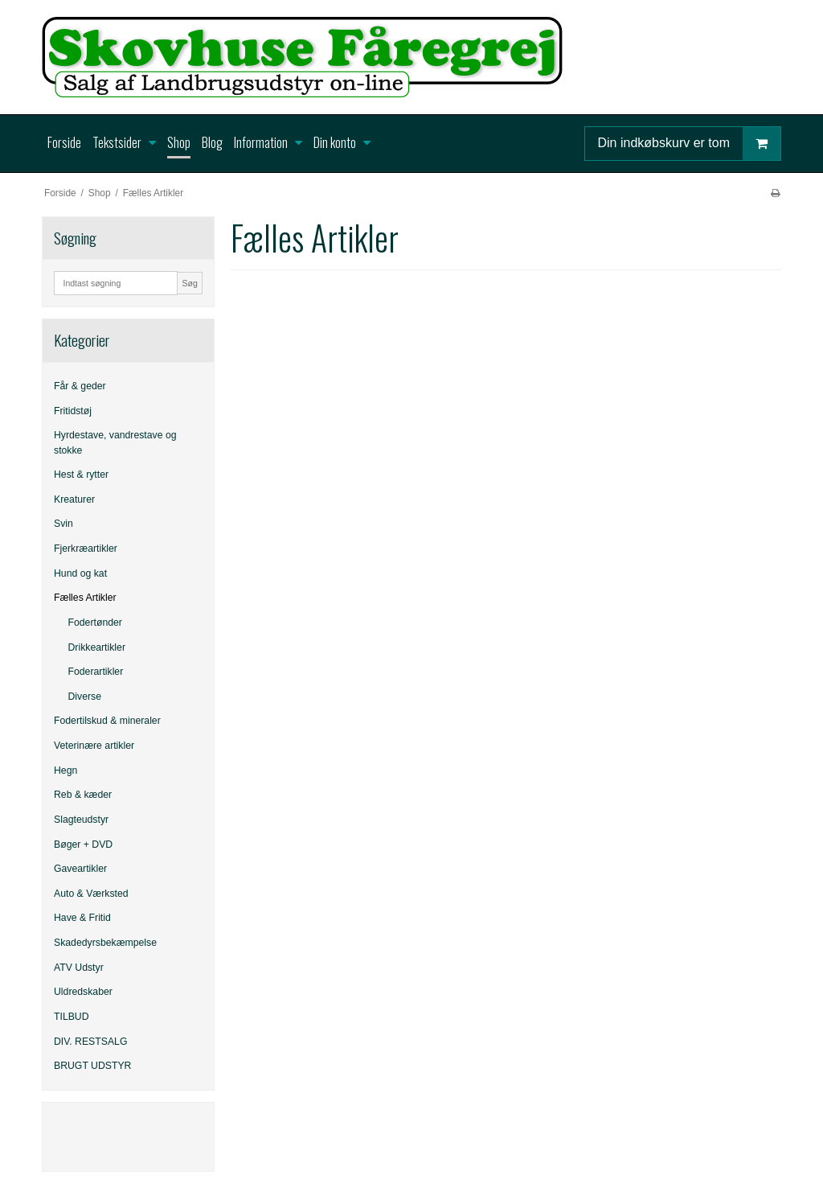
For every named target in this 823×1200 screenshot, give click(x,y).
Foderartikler (96, 671)
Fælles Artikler (85, 597)
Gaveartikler (80, 868)
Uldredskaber (83, 991)
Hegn (65, 770)
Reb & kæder (83, 794)
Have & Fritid (82, 917)
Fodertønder (95, 622)
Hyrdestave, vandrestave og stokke (115, 442)
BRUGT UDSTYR (92, 1065)
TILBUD (71, 1016)
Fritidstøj (73, 411)
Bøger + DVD (83, 844)
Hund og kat (80, 573)
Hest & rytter (81, 474)
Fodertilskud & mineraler (107, 720)
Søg (189, 283)
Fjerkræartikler (85, 548)
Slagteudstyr (81, 819)
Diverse (85, 696)
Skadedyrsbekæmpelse (105, 942)
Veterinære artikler (94, 745)
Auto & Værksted (91, 893)
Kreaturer (74, 499)
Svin (63, 523)
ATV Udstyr (79, 967)
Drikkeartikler (96, 647)
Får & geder (80, 386)
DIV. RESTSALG (90, 1041)
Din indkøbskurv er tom (689, 143)
